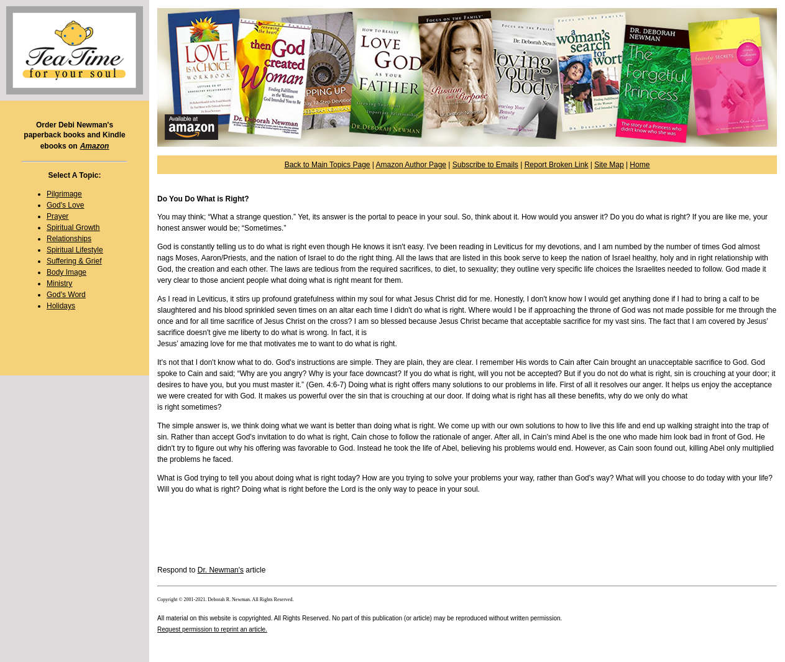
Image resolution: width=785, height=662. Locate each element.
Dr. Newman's (221, 570)
